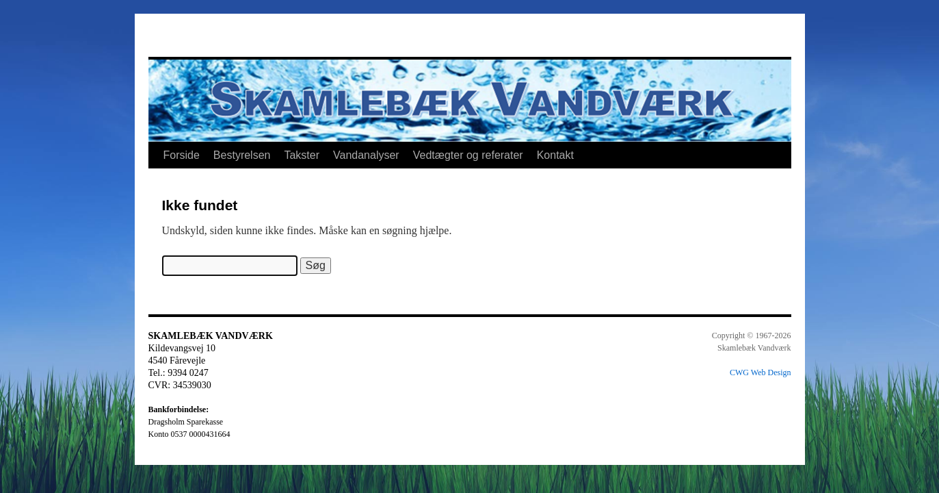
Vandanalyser (366, 155)
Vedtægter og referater (468, 155)
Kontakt (555, 155)
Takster (301, 155)
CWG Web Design (760, 372)
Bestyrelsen (242, 155)
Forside (181, 155)
